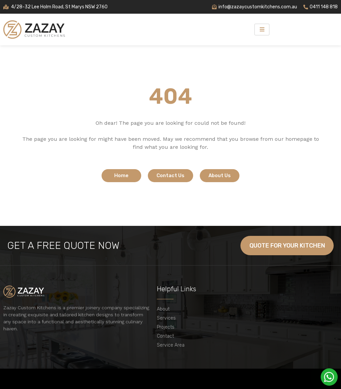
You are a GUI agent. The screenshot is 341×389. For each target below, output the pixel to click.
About (163, 309)
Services (166, 318)
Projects (165, 327)
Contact (165, 336)
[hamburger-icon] (261, 29)
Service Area (170, 345)
